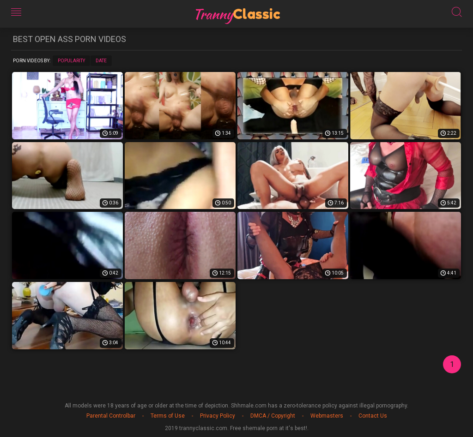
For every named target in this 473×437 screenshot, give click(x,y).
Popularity (71, 60)
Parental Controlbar (110, 416)
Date (101, 60)
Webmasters (326, 416)
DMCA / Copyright (272, 416)
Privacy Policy (217, 416)
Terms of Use (168, 416)
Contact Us (372, 416)
